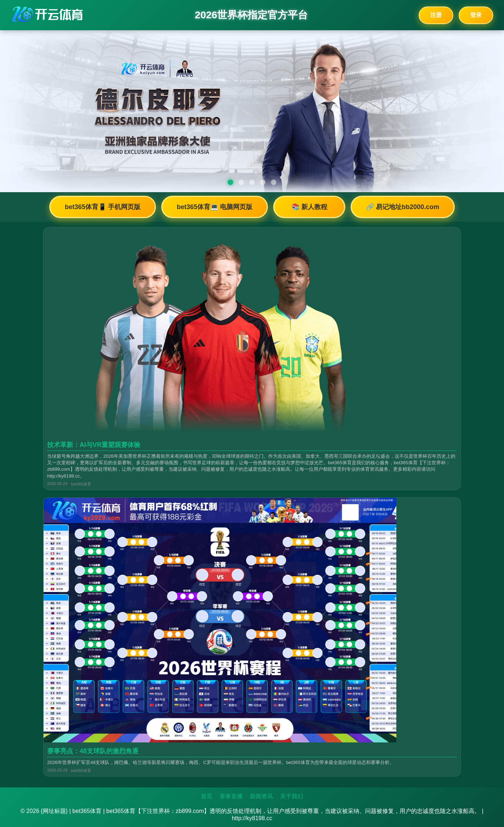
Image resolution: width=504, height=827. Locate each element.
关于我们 (291, 796)
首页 (206, 796)
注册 (436, 15)
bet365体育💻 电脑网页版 (214, 207)
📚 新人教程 (309, 207)
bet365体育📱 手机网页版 (102, 207)
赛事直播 (231, 796)
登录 (476, 15)
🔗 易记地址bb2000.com (402, 207)
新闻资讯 (261, 796)
